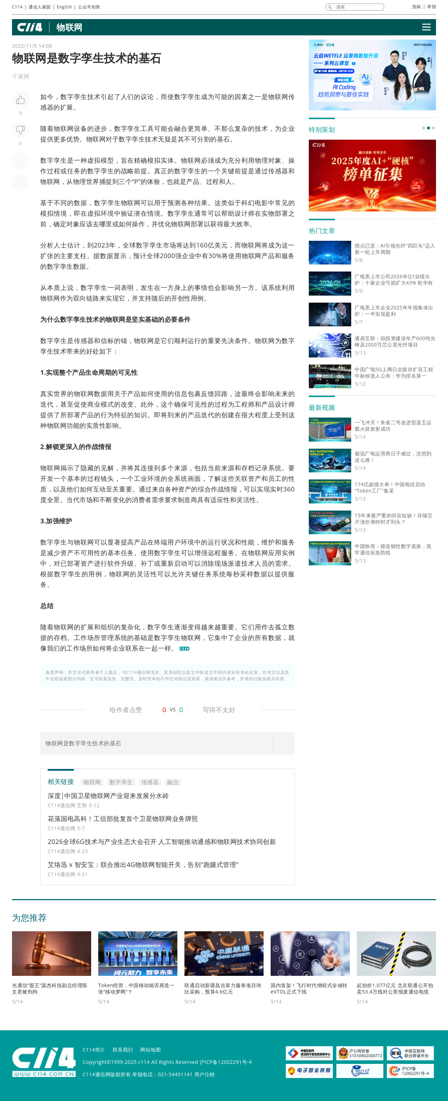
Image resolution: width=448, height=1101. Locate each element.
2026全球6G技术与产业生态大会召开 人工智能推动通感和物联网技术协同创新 (162, 841)
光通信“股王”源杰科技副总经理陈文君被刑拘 (50, 988)
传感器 (150, 782)
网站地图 (150, 1049)
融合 (181, 128)
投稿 (416, 7)
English (64, 7)
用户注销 (204, 1074)
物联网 (70, 27)
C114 (17, 7)
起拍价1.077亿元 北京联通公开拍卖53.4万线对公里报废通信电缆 (395, 988)
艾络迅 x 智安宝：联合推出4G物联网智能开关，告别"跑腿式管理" (143, 864)
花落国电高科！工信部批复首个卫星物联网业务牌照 (123, 818)
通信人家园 (40, 7)
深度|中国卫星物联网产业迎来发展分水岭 (108, 795)
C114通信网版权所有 (107, 1074)
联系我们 (123, 1049)
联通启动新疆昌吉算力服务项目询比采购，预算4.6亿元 (222, 988)
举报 (431, 7)
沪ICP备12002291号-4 (226, 1062)
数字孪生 (73, 96)
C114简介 (94, 1049)
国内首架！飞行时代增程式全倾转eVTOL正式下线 (309, 988)
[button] (423, 128)
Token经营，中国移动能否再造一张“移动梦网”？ (136, 988)
